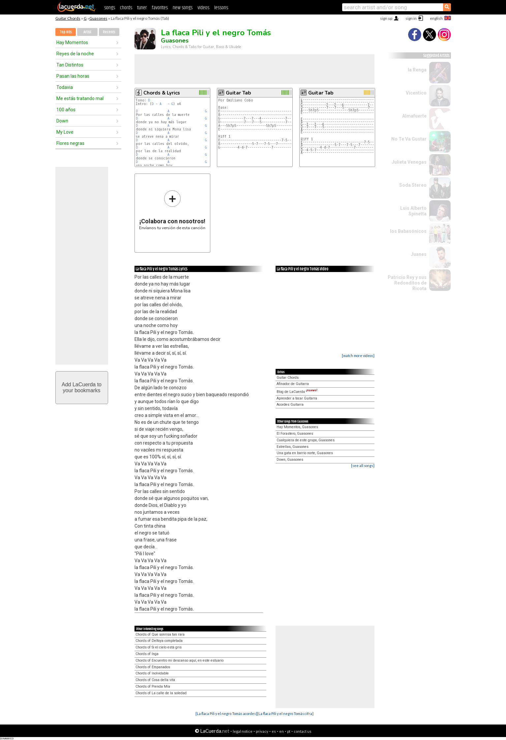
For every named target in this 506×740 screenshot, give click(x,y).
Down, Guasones (290, 459)
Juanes (419, 254)
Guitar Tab (238, 93)
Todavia (64, 87)
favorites (160, 8)
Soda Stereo (413, 185)
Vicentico (416, 93)
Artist (87, 32)
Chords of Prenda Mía (152, 686)
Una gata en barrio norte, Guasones (305, 453)
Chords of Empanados (152, 667)
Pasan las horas (72, 76)
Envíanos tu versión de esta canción (172, 210)
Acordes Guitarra (290, 404)
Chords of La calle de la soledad (161, 693)
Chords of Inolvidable (152, 673)
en (281, 731)
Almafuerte (414, 116)
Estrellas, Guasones (293, 447)
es (274, 731)
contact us (303, 731)
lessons (221, 8)
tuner (142, 8)
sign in (411, 18)
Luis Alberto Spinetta (413, 211)
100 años (65, 109)
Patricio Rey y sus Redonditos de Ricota (407, 283)
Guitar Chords (67, 18)
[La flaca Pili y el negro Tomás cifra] (285, 713)
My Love (65, 132)
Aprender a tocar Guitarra (297, 398)
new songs (183, 8)
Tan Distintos (69, 65)
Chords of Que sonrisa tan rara (160, 634)
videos (203, 8)
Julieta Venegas (409, 162)
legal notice (243, 731)
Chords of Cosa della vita (155, 680)
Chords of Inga (147, 654)
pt (288, 731)
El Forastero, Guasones (295, 433)
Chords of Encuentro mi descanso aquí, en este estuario (179, 660)
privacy (262, 731)
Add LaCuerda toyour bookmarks (82, 387)
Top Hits (66, 32)
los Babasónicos (408, 231)
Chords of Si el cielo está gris (158, 647)
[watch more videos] (358, 355)
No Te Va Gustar (409, 139)
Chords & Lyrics (161, 93)
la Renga (417, 69)
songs (109, 8)
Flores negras (70, 143)
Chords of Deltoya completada (159, 641)
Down (62, 120)
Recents (109, 32)
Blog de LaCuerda (297, 392)
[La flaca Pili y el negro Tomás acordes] (226, 713)
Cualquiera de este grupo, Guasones (306, 440)
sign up (386, 18)
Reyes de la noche (75, 53)
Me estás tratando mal (80, 98)
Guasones (98, 18)
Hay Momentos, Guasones (297, 427)
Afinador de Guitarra (293, 384)
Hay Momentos (72, 42)
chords (126, 8)
